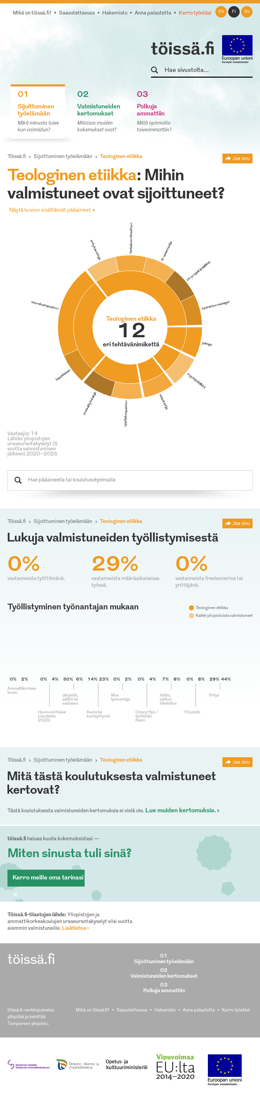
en (221, 12)
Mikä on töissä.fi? (32, 13)
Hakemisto (114, 13)
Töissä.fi (16, 156)
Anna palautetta (153, 13)
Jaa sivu (241, 158)
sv (247, 12)
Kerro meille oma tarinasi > (48, 881)
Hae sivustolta (157, 70)
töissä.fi (183, 50)
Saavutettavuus (77, 13)
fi (234, 12)
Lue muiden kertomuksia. (180, 811)
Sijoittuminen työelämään (63, 156)
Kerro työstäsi (195, 13)
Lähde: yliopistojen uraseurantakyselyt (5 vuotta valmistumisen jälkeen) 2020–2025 (32, 447)
